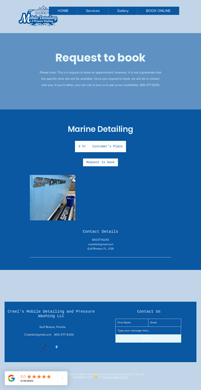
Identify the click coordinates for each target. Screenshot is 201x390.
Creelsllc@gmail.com (37, 334)
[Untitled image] (52, 197)
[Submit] (148, 339)
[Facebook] (56, 347)
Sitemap (140, 374)
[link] (100, 162)
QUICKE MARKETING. (115, 377)
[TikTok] (44, 347)
